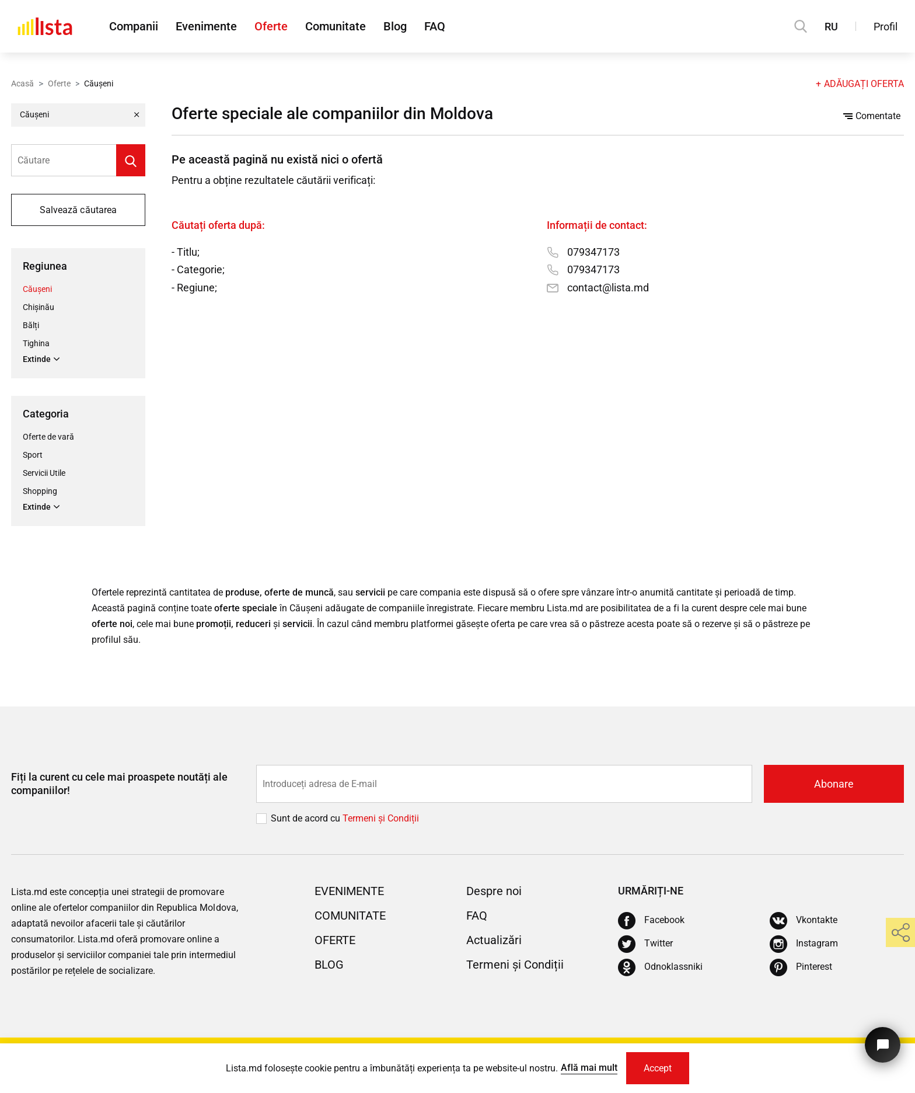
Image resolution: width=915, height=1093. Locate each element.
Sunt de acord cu (307, 818)
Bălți (31, 325)
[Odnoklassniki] (660, 967)
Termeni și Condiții (515, 965)
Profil (885, 26)
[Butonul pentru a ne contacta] (882, 1045)
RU (831, 26)
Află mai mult (589, 1067)
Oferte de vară (48, 436)
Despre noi (494, 891)
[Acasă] (45, 26)
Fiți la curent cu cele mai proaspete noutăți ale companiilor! (119, 783)
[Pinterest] (801, 967)
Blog (395, 26)
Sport (33, 455)
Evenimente (206, 26)
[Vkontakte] (803, 921)
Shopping (40, 491)
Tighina (36, 343)
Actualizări (494, 940)
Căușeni (37, 289)
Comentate (871, 115)
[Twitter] (645, 944)
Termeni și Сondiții (381, 818)
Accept (658, 1068)
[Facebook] (651, 921)
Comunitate (335, 26)
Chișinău (38, 307)
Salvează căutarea (78, 209)
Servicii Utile (44, 473)
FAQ (434, 26)
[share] (900, 932)
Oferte (271, 26)
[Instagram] (804, 944)
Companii (133, 26)
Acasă (22, 83)
